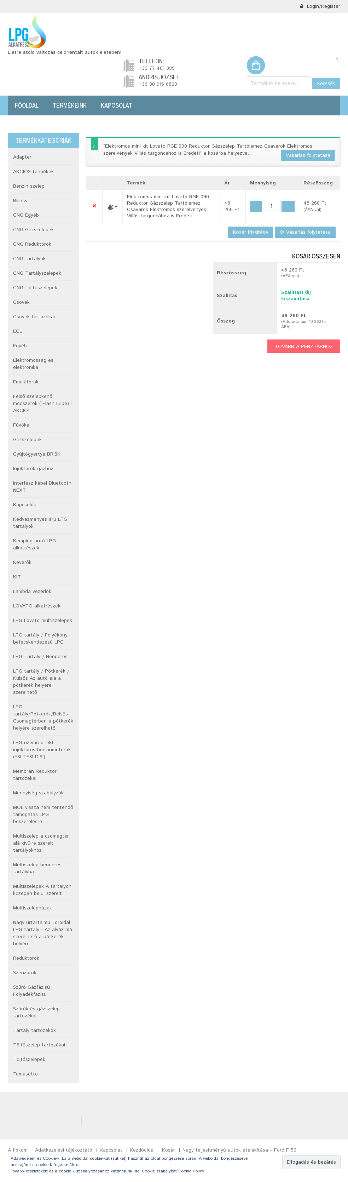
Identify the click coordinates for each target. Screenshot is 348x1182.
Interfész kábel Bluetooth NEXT (42, 487)
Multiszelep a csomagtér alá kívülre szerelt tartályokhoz (41, 843)
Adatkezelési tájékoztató (63, 1150)
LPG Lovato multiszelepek (42, 620)
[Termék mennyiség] (271, 206)
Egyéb (20, 345)
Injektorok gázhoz (33, 468)
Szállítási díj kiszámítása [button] (296, 295)
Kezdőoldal (142, 1150)
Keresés (326, 83)
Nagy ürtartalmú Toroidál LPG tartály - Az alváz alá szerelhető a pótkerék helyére (42, 933)
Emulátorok (26, 382)
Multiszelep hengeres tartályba (37, 868)
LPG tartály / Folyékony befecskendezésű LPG (40, 639)
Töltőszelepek (29, 1059)
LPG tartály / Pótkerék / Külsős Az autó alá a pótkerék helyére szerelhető (41, 682)
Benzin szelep (29, 186)
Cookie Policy (191, 1171)
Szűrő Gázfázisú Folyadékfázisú (31, 991)
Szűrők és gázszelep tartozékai (36, 1012)
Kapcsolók (24, 504)
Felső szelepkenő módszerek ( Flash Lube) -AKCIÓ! (42, 403)
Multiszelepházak (32, 908)
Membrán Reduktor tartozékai (35, 775)
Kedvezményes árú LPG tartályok (40, 523)
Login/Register (320, 6)
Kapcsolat (116, 105)
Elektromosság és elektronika (33, 364)
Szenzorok (24, 972)
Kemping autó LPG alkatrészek (34, 544)
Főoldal (27, 105)
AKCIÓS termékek (33, 171)
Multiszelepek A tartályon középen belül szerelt (42, 890)
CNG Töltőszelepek (35, 287)
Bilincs (20, 200)
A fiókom (18, 1150)
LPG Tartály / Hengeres (40, 656)
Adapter (22, 157)
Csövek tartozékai (34, 316)
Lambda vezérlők (32, 591)
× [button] (94, 206)
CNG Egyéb (26, 215)
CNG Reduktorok (32, 244)
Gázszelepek (27, 439)
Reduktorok (26, 958)
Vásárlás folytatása (308, 155)
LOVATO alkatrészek (36, 606)
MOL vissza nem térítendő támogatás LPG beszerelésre (43, 814)
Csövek (21, 302)
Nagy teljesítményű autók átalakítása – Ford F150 (239, 1150)
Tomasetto (25, 1074)
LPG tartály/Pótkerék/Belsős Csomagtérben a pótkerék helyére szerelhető (43, 717)
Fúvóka (21, 425)
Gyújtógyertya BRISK (36, 454)
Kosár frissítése (250, 232)
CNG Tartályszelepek (37, 273)
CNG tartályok (29, 258)
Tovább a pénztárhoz (303, 346)
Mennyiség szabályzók (38, 792)
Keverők (22, 562)
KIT (17, 577)
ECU (18, 331)
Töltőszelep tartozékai (39, 1045)
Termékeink (70, 105)
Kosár (168, 1150)
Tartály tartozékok (34, 1030)
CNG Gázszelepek (33, 229)
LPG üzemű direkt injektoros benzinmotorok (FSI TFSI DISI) (42, 749)
